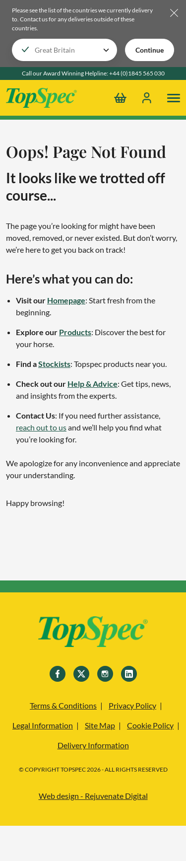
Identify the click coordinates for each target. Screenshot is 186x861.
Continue (149, 50)
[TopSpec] (93, 633)
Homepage (66, 300)
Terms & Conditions (63, 705)
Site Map (100, 725)
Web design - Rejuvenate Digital (93, 795)
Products (75, 332)
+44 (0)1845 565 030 (137, 73)
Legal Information (42, 725)
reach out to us (41, 427)
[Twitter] (81, 674)
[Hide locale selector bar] (174, 13)
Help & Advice (92, 383)
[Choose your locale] (64, 50)
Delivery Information (93, 745)
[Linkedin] (129, 674)
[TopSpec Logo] (41, 98)
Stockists (54, 363)
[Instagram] (105, 674)
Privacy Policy (132, 705)
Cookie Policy (150, 725)
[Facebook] (57, 674)
